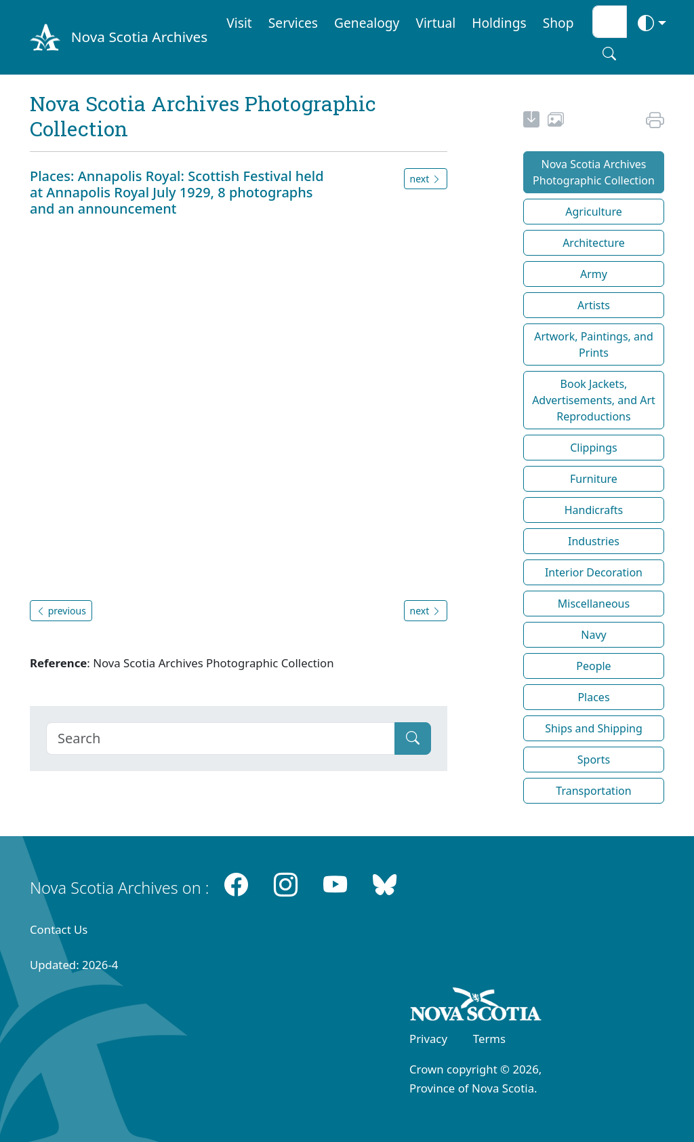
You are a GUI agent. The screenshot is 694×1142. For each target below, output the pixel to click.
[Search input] (609, 21)
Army (593, 274)
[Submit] (412, 738)
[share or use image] (556, 121)
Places (593, 697)
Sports (593, 759)
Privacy (428, 1038)
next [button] (425, 178)
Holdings (499, 23)
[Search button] (609, 53)
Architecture (594, 242)
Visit (239, 23)
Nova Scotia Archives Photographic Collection (594, 172)
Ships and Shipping (593, 728)
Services (293, 23)
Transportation (593, 790)
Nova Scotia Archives (139, 36)
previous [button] (61, 610)
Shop (558, 23)
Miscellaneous (594, 603)
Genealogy (366, 23)
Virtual (435, 23)
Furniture (593, 478)
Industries (593, 541)
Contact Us (58, 929)
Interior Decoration (593, 572)
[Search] (220, 738)
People (593, 665)
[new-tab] (531, 121)
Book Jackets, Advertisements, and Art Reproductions (593, 400)
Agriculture (593, 211)
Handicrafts (594, 510)
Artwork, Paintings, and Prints (593, 344)
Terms (489, 1038)
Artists (593, 305)
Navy (593, 634)
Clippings (593, 447)
